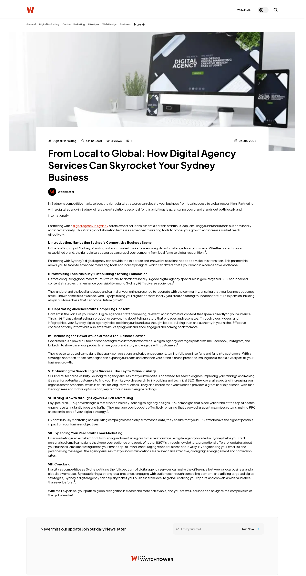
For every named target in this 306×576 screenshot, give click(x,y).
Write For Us (244, 10)
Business (125, 24)
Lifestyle (93, 24)
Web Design (109, 24)
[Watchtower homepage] (152, 558)
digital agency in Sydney (90, 226)
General (31, 24)
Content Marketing (74, 24)
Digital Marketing (49, 24)
